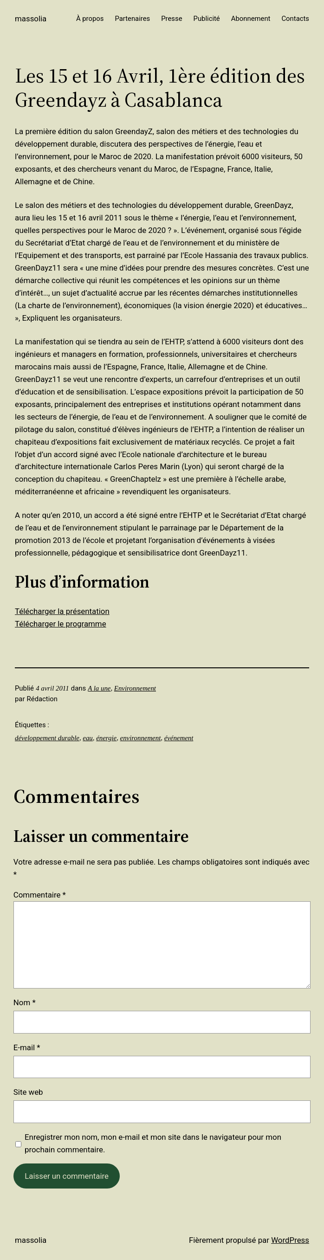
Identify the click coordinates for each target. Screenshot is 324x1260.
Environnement (135, 688)
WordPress (290, 1240)
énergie (106, 738)
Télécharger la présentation (62, 611)
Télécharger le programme (60, 623)
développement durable (47, 738)
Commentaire (39, 894)
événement (179, 738)
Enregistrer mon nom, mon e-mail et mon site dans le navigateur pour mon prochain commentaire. (153, 1143)
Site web (28, 1092)
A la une (99, 688)
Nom (24, 1002)
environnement (140, 738)
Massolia (30, 18)
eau (87, 738)
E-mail (26, 1047)
